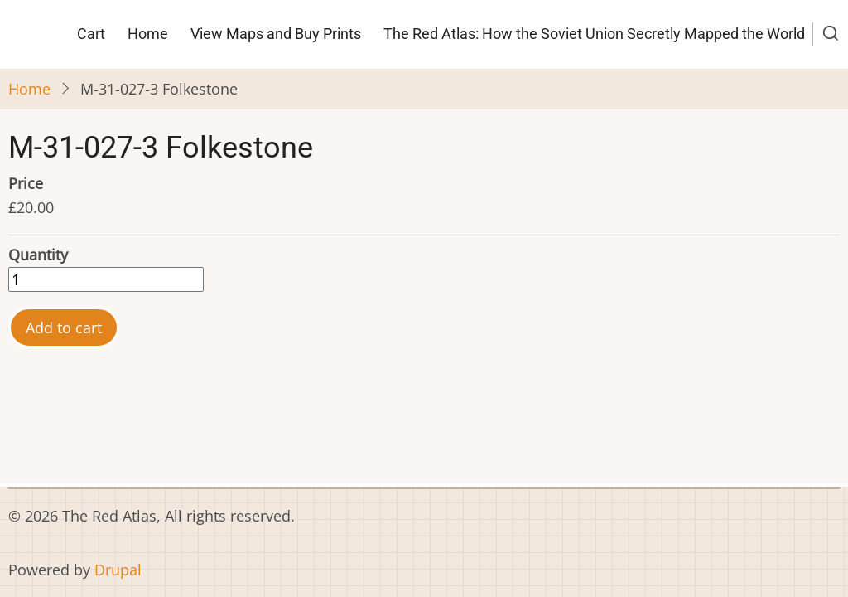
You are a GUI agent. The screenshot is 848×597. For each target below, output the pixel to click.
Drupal (118, 570)
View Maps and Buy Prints (275, 33)
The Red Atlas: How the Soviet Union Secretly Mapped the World (594, 33)
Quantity (38, 255)
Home (148, 33)
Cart (91, 33)
